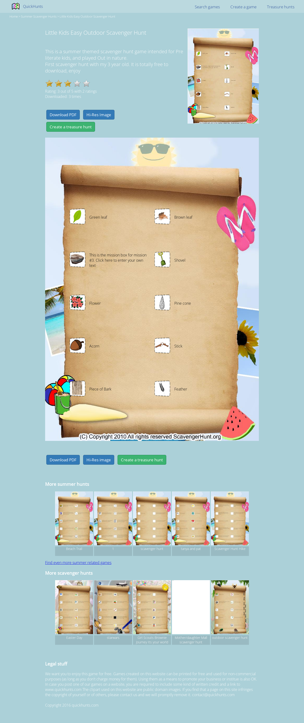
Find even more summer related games (78, 562)
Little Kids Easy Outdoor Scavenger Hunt (87, 16)
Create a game (243, 7)
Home (14, 16)
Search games (207, 7)
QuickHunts (33, 6)
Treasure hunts (280, 7)
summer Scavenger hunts (39, 16)
